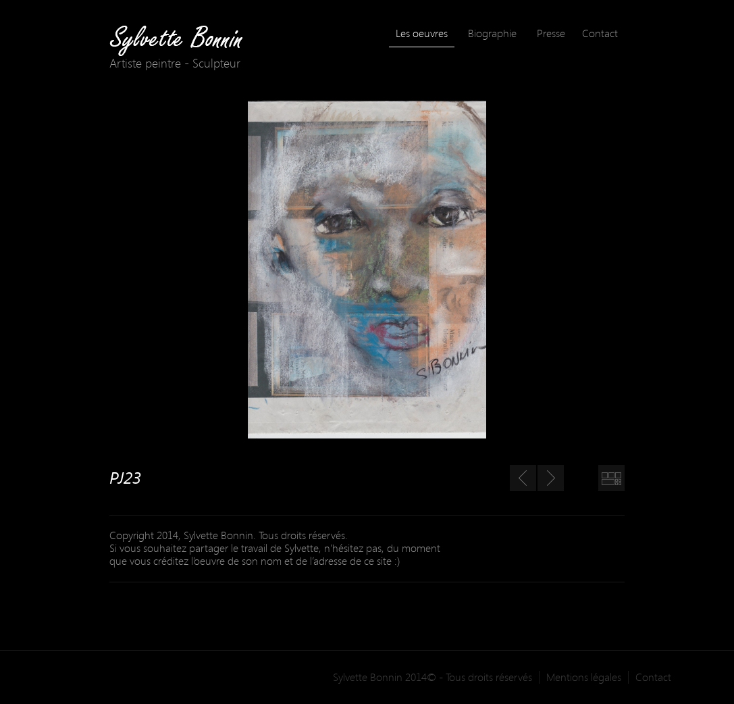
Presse (551, 33)
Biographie (492, 33)
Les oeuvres (422, 33)
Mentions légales (583, 677)
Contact (600, 33)
